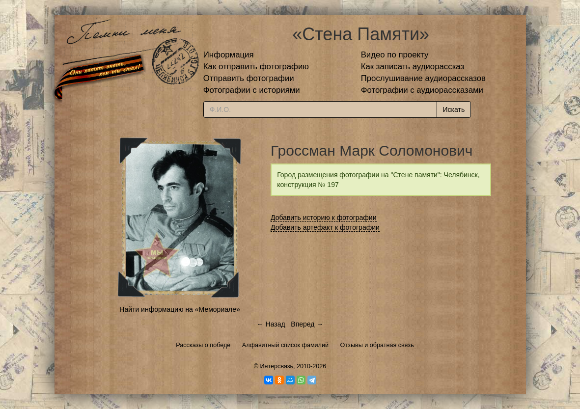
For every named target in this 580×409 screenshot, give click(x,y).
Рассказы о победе (203, 345)
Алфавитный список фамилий (285, 345)
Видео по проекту (395, 54)
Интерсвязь (276, 366)
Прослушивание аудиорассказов (423, 78)
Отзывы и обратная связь (377, 345)
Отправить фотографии (248, 78)
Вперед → (307, 324)
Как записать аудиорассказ (413, 66)
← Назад (271, 324)
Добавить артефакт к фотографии (325, 227)
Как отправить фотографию (256, 66)
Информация (228, 54)
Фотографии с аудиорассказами (422, 90)
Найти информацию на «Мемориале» (179, 309)
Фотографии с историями (251, 90)
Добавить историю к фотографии (324, 217)
